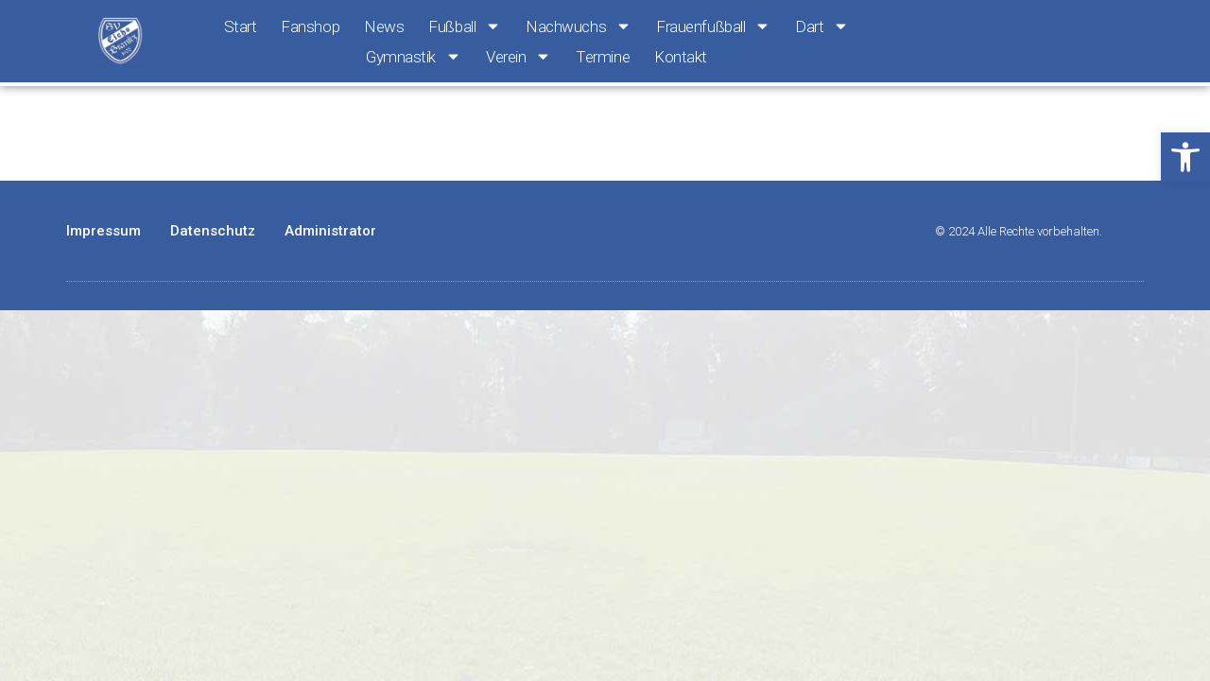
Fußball (464, 26)
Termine (603, 56)
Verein (518, 57)
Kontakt (680, 56)
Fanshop (310, 26)
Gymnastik (413, 57)
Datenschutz (212, 230)
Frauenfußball (713, 26)
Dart (822, 26)
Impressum (103, 230)
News (384, 26)
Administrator (330, 230)
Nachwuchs (578, 26)
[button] (1185, 157)
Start (240, 26)
